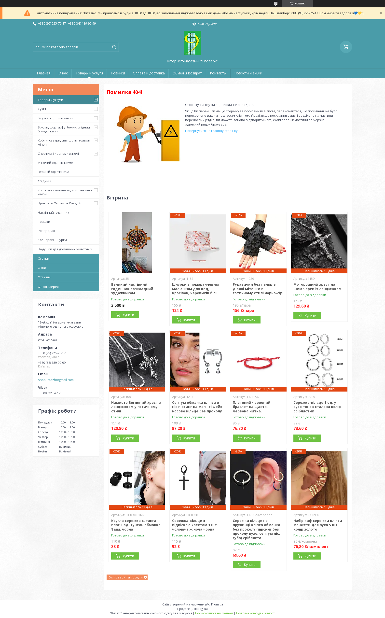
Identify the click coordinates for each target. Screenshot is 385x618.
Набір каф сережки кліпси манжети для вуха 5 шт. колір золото (317, 525)
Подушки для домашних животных (65, 249)
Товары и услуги (89, 73)
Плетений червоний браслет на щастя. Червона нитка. (251, 406)
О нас (63, 73)
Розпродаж (46, 230)
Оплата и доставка (149, 73)
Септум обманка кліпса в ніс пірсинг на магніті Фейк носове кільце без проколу (197, 406)
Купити (128, 314)
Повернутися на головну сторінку (211, 130)
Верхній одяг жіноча (53, 171)
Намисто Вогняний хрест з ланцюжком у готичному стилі (136, 406)
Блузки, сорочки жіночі (55, 118)
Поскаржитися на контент (214, 613)
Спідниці (44, 181)
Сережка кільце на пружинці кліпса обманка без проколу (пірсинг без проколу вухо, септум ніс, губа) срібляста (256, 529)
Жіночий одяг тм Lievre (55, 162)
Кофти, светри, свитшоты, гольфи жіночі (64, 142)
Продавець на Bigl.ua (192, 609)
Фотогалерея (48, 286)
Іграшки (44, 221)
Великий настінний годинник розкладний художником (132, 288)
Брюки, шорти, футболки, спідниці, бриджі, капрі (64, 129)
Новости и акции (248, 73)
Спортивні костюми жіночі (58, 153)
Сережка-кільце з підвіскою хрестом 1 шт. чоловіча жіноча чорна (195, 525)
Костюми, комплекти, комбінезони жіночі (65, 192)
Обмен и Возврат (187, 73)
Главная (44, 73)
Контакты (218, 73)
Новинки (118, 73)
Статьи (43, 258)
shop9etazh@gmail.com (56, 380)
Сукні (42, 109)
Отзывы (44, 277)
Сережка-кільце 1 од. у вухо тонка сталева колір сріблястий (317, 406)
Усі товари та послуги (126, 577)
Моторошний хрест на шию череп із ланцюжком (317, 286)
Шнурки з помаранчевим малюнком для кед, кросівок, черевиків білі (195, 288)
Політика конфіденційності (255, 613)
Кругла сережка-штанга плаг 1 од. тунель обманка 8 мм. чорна (136, 525)
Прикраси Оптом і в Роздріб (59, 203)
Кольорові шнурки (52, 240)
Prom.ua (217, 604)
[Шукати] (114, 47)
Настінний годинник (53, 212)
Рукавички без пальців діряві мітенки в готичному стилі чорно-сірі (258, 288)
